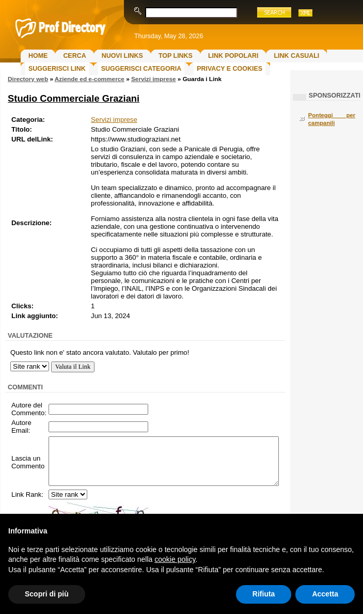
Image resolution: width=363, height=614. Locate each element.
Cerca (74, 55)
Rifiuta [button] (263, 594)
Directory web (28, 79)
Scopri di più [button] (47, 594)
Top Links (176, 55)
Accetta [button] (325, 594)
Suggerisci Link (57, 68)
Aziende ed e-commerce (89, 79)
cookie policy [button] (174, 559)
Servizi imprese (153, 79)
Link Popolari (233, 55)
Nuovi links (122, 55)
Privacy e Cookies (229, 68)
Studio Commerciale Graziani (73, 98)
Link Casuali (296, 55)
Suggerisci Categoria (141, 68)
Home (38, 55)
